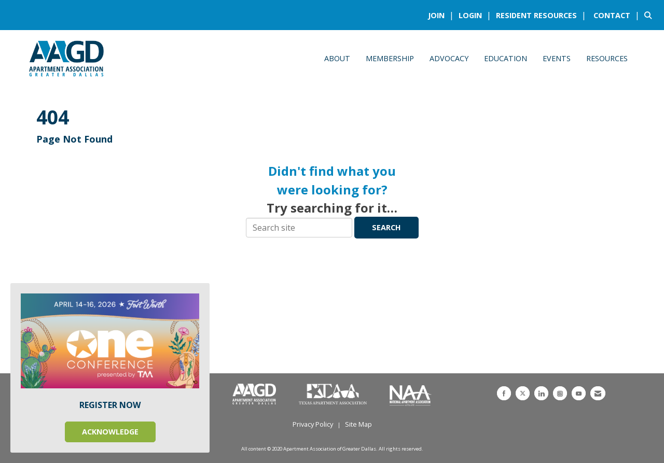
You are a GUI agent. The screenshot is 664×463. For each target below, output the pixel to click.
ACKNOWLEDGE (110, 432)
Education (505, 58)
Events (557, 58)
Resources (607, 58)
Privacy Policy (313, 424)
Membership (390, 58)
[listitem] (442, 15)
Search (386, 227)
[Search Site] (650, 15)
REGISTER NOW (110, 405)
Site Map (358, 424)
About (337, 58)
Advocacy (449, 58)
